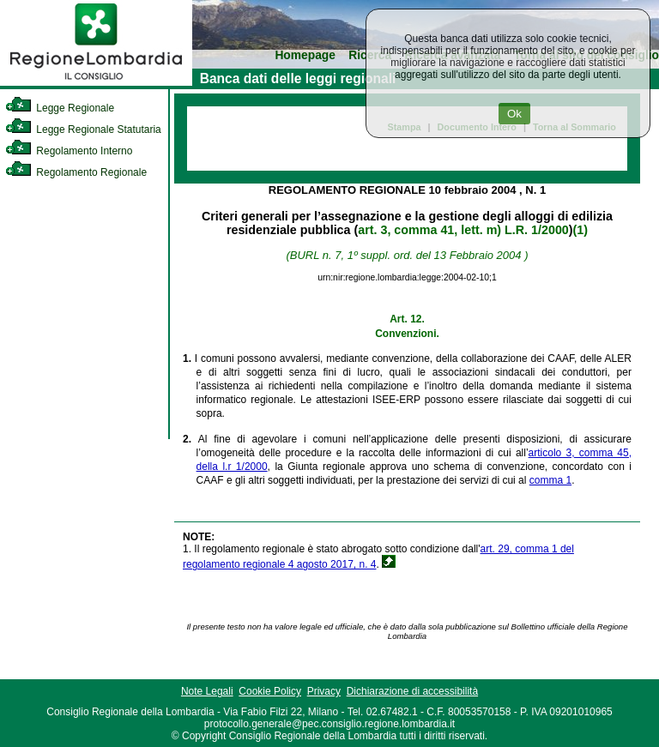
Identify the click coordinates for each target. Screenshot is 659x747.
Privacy (324, 691)
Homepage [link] (305, 55)
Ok (514, 113)
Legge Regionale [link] (59, 108)
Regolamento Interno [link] (68, 151)
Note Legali (207, 691)
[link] (96, 82)
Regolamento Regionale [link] (76, 172)
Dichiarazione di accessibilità (412, 691)
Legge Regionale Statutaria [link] (83, 129)
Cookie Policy (270, 691)
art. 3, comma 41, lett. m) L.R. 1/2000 (463, 230)
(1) (580, 230)
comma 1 (550, 480)
